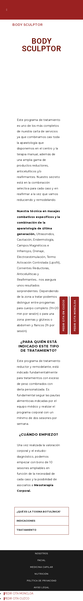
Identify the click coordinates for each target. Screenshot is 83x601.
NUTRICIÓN (41, 574)
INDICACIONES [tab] (26, 520)
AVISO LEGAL (41, 587)
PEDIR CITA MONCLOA (74, 315)
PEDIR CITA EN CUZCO (63, 315)
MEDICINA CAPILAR (41, 567)
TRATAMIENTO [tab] (26, 529)
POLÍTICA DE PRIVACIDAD (41, 580)
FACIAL (42, 560)
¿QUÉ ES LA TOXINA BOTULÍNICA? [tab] (38, 511)
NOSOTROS (41, 553)
